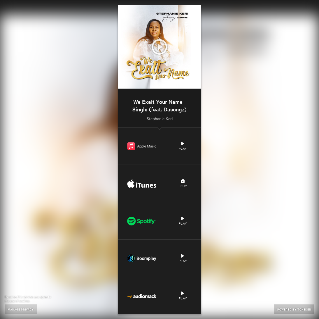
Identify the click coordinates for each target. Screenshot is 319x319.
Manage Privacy (21, 309)
